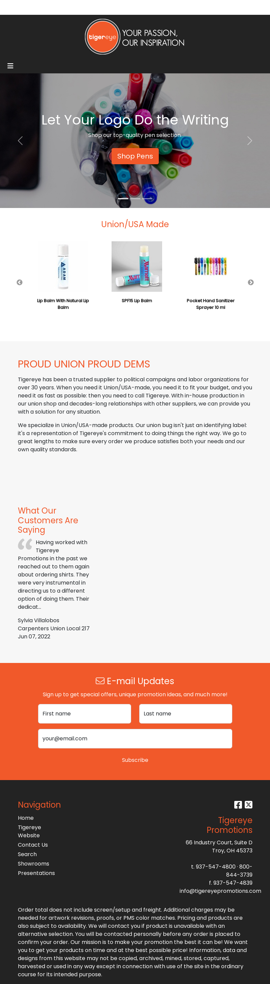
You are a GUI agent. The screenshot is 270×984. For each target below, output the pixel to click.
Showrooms (33, 864)
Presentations (34, 873)
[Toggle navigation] (10, 66)
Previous (19, 282)
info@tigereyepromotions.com (220, 891)
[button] (20, 140)
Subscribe (135, 760)
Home (26, 818)
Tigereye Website (29, 831)
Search (195, 7)
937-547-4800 (216, 867)
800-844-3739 (239, 871)
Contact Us (33, 845)
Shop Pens (135, 156)
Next (250, 282)
